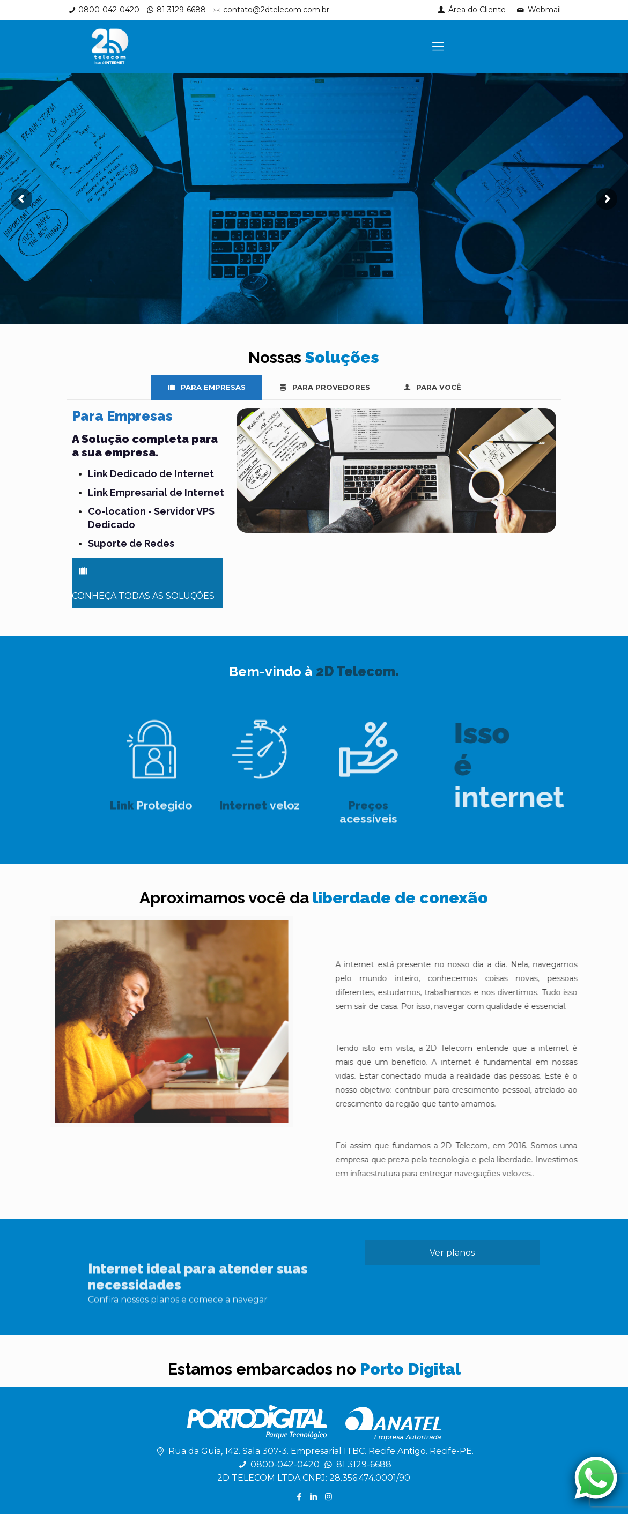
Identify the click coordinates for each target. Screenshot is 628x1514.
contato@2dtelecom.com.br (276, 9)
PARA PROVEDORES (324, 387)
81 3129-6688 (181, 9)
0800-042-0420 (108, 9)
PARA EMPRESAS (206, 387)
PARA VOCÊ (431, 387)
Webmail (538, 9)
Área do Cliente (471, 9)
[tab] (206, 387)
